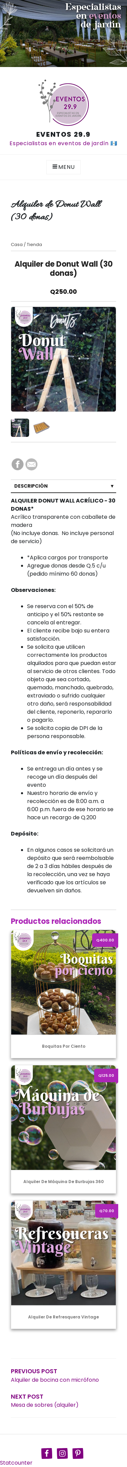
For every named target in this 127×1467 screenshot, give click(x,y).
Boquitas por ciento (63, 1046)
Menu (63, 167)
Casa (17, 244)
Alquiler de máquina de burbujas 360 (63, 1181)
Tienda (34, 244)
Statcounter (16, 1463)
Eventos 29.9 (63, 134)
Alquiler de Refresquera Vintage (63, 1317)
